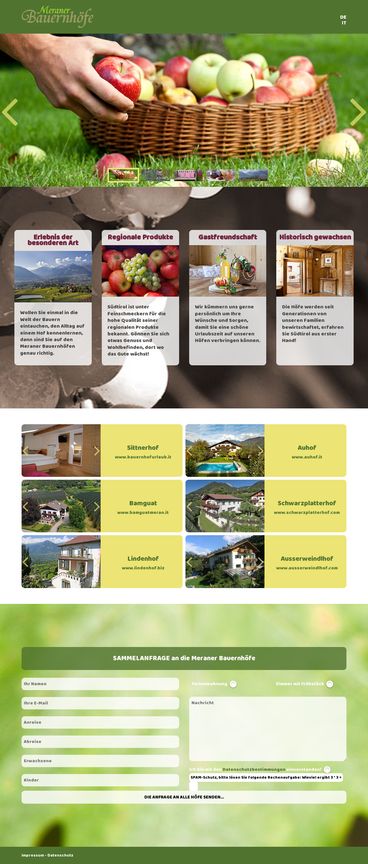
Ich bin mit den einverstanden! (255, 769)
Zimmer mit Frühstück (300, 684)
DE (343, 17)
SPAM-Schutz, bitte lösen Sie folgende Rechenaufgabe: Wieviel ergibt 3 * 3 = (266, 777)
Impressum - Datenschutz (47, 855)
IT (344, 23)
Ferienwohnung (209, 684)
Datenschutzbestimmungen (254, 769)
